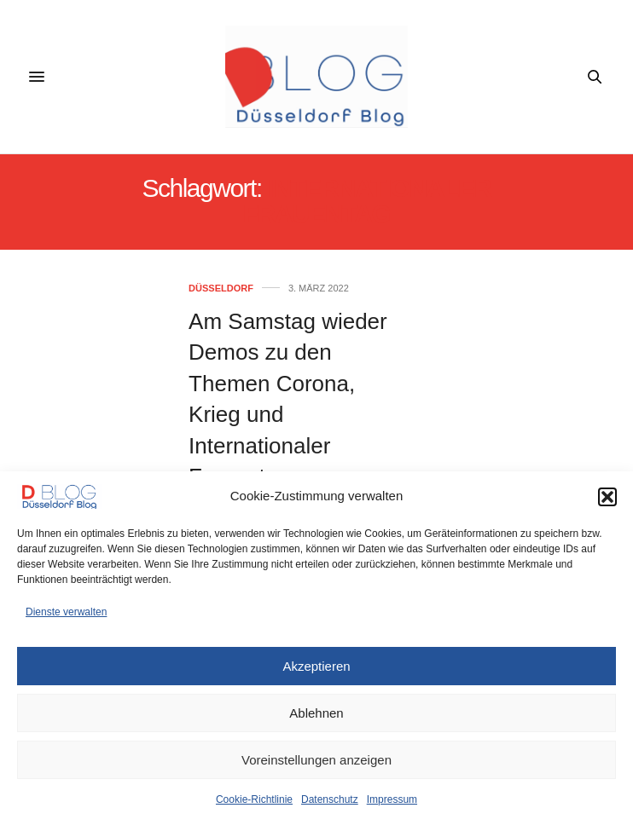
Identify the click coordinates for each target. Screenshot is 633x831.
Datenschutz (329, 799)
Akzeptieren (316, 666)
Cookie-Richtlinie (254, 799)
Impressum (392, 799)
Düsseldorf (221, 288)
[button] (607, 496)
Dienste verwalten (66, 612)
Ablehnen (316, 713)
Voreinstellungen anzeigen (316, 760)
